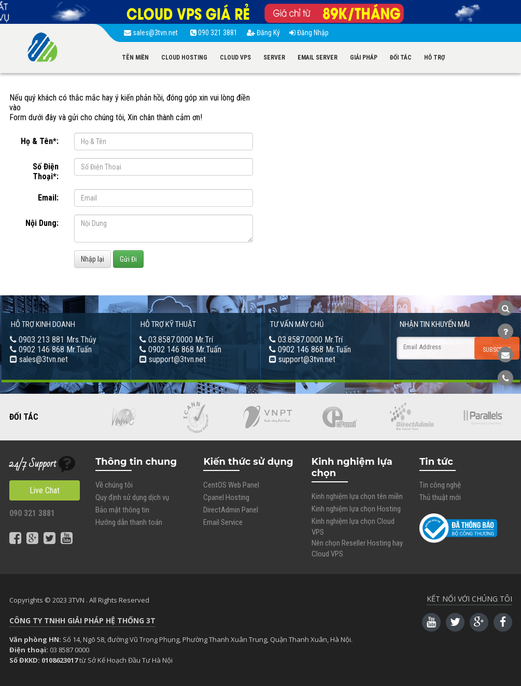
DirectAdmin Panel (230, 509)
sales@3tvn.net (152, 32)
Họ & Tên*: (40, 141)
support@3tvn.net (177, 359)
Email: (48, 198)
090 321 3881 (213, 32)
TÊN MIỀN (135, 57)
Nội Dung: (42, 223)
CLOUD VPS (235, 57)
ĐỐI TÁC (401, 57)
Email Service (223, 522)
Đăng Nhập (309, 32)
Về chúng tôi (114, 485)
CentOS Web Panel (231, 485)
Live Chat (45, 490)
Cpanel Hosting (226, 497)
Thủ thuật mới (440, 497)
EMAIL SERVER (317, 57)
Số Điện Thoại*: (46, 171)
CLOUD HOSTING (184, 57)
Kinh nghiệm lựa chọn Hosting (356, 508)
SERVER (274, 57)
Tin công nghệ (440, 485)
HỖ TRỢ (434, 57)
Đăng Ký (263, 32)
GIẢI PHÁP (363, 57)
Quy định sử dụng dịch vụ (132, 497)
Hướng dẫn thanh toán (128, 522)
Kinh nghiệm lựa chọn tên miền (357, 496)
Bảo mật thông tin (122, 509)
